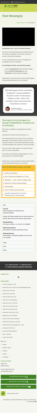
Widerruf (21, 399)
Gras (27, 135)
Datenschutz (33, 399)
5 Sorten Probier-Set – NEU (9, 284)
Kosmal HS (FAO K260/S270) (10, 331)
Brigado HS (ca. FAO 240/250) (10, 315)
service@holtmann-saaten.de (16, 266)
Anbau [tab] (5, 242)
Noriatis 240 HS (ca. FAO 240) (10, 303)
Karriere (5, 354)
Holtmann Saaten (7, 347)
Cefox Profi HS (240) (8, 337)
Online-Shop (28, 266)
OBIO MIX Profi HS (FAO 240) (10, 309)
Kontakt (4, 344)
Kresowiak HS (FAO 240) (9, 328)
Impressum (26, 399)
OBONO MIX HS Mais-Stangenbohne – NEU (13, 324)
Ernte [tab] (4, 246)
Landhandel (5, 357)
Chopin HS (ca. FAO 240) (9, 293)
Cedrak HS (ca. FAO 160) (9, 290)
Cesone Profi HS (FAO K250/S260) (11, 318)
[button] (1, 10)
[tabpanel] (18, 224)
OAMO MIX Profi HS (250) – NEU (11, 312)
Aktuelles (5, 350)
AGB (17, 399)
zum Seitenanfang (31, 401)
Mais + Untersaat (7, 334)
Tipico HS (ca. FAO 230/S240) (10, 300)
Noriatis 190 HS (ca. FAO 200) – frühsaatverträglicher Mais (16, 287)
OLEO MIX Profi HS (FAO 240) (10, 306)
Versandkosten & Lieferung (9, 399)
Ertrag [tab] (4, 250)
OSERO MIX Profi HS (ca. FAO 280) (11, 321)
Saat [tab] (4, 205)
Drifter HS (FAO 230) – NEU (9, 296)
